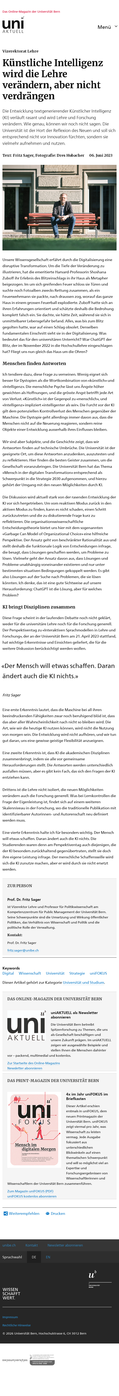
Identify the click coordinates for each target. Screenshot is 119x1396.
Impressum (10, 1317)
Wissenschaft (30, 973)
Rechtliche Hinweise (16, 1325)
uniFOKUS (98, 973)
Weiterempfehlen (24, 1213)
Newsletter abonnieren (24, 1068)
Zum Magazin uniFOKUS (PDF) (30, 1191)
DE (34, 1257)
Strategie (77, 973)
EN (48, 1257)
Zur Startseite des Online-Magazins (33, 1063)
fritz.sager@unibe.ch (23, 950)
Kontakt (32, 1245)
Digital (8, 973)
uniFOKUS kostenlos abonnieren (32, 1196)
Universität (55, 973)
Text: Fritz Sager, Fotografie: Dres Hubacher (43, 155)
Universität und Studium (83, 982)
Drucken (58, 1213)
